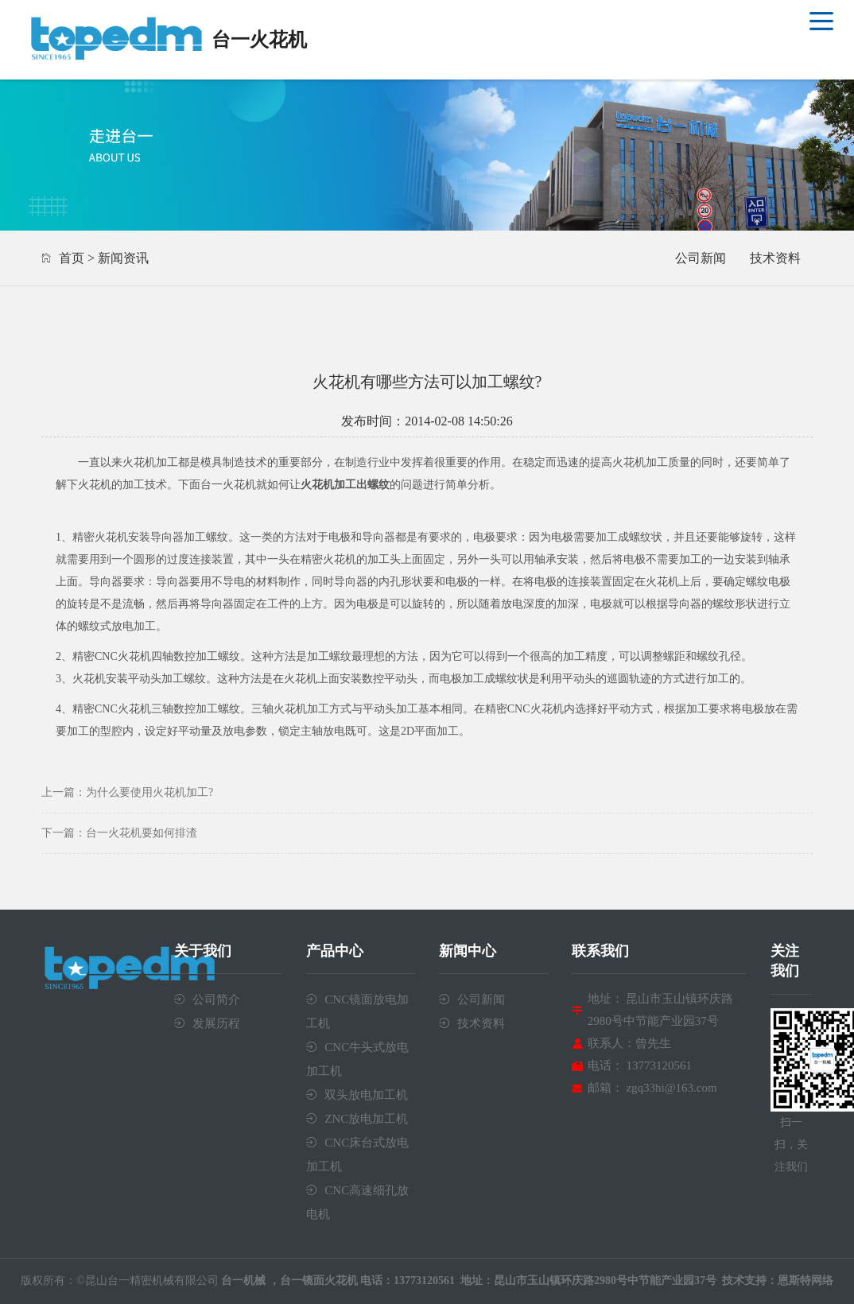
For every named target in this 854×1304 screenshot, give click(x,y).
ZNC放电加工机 (366, 1118)
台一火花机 (259, 39)
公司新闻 (700, 258)
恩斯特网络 (805, 1281)
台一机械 (245, 1281)
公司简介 (216, 999)
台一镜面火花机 (319, 1281)
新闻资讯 (123, 258)
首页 (71, 258)
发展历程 (216, 1023)
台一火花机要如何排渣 (141, 833)
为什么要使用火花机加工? (149, 792)
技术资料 (775, 258)
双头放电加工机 (366, 1095)
